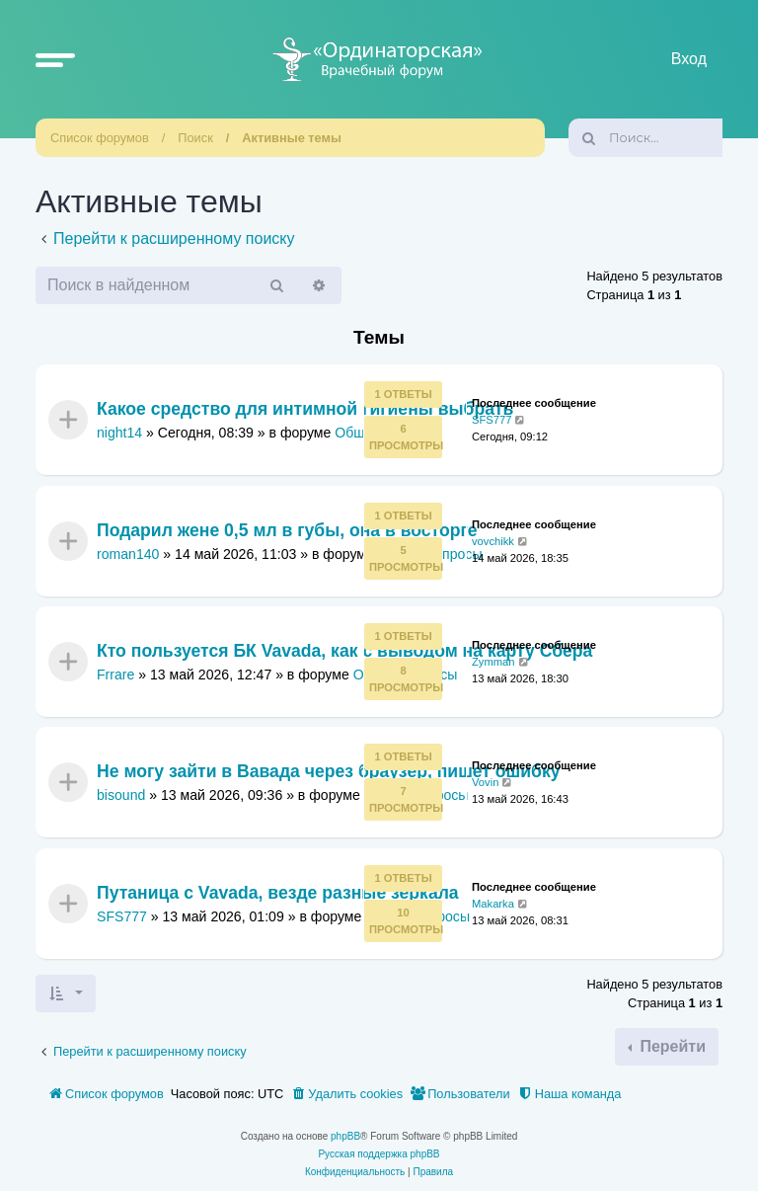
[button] (55, 59)
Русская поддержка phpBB (378, 1154)
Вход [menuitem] (689, 58)
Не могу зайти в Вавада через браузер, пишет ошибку (329, 772)
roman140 (128, 553)
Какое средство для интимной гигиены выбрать (305, 410)
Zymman (493, 662)
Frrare (115, 674)
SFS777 (491, 420)
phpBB (345, 1136)
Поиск (195, 137)
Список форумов (99, 137)
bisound (121, 795)
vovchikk (493, 540)
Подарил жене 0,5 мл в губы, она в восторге (287, 530)
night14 (119, 432)
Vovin (485, 782)
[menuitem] (346, 1094)
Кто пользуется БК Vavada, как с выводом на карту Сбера (344, 651)
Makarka (493, 903)
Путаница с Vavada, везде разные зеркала (278, 893)
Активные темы (291, 137)
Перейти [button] (671, 1046)
